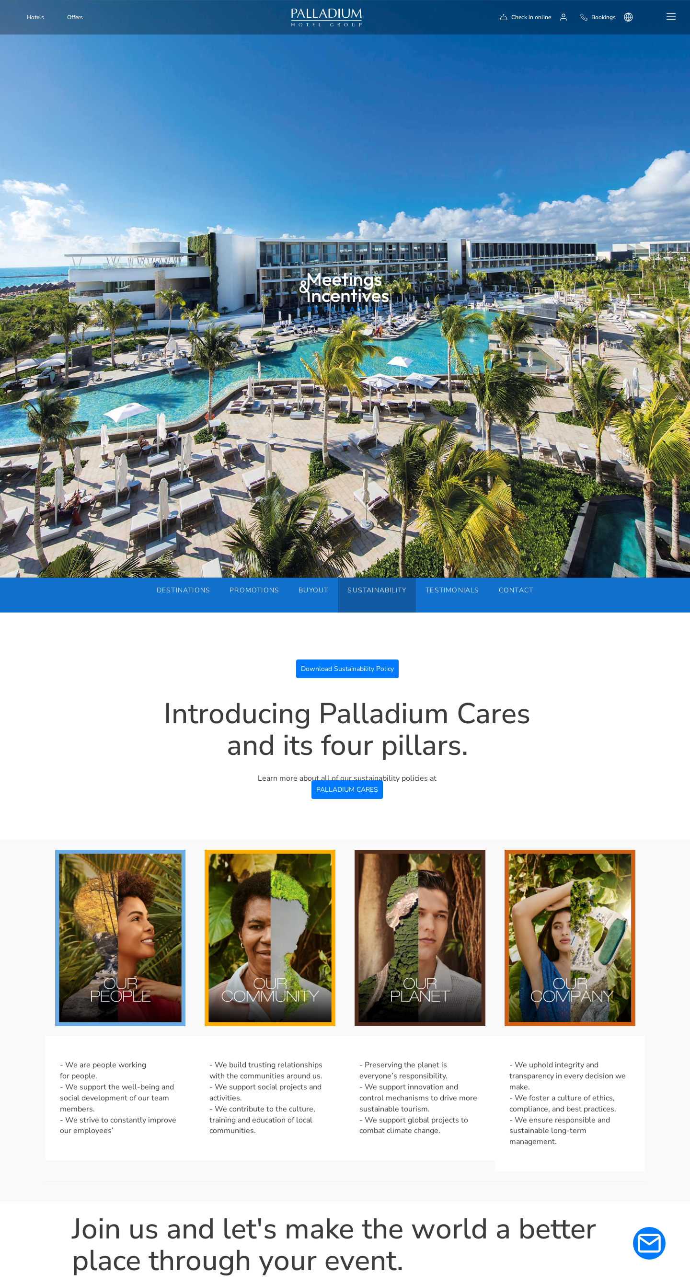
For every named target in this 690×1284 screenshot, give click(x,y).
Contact (516, 590)
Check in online (531, 17)
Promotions (254, 590)
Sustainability (376, 590)
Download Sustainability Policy (347, 668)
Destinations (183, 590)
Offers (75, 17)
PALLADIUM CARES (347, 789)
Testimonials (452, 590)
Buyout (313, 590)
